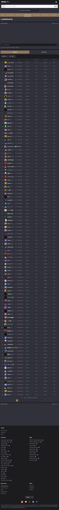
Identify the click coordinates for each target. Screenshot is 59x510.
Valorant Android (34, 447)
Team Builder (36, 15)
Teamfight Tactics (5, 441)
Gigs (2, 478)
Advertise (32, 488)
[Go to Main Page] (3, 1)
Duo (2, 473)
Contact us (3, 493)
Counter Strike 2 (5, 454)
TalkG (2, 474)
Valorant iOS (33, 449)
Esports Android (33, 458)
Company (3, 432)
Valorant (3, 443)
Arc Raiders (4, 456)
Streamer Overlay (5, 480)
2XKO (2, 449)
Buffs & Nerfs (45, 15)
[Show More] (8, 1)
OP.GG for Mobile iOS (34, 441)
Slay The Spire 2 (5, 462)
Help (2, 489)
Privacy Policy (4, 486)
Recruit (31, 489)
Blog (2, 434)
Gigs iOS (31, 452)
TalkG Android (33, 454)
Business (32, 486)
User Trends (19, 15)
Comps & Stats (10, 15)
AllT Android (32, 443)
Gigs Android (33, 451)
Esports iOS (32, 460)
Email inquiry (4, 491)
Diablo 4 (3, 467)
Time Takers (4, 463)
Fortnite (3, 452)
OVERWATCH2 (4, 445)
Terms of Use (4, 488)
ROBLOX (3, 458)
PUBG (2, 447)
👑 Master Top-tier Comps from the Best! (29, 10)
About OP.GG (4, 430)
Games (2, 471)
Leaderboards (27, 15)
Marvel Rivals (4, 451)
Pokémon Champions (6, 465)
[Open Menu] (56, 1)
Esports (3, 476)
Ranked (15, 52)
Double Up (44, 52)
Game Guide (53, 15)
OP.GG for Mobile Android (36, 440)
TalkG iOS (32, 456)
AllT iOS (31, 445)
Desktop (3, 469)
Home (2, 15)
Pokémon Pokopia (5, 460)
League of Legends (5, 440)
